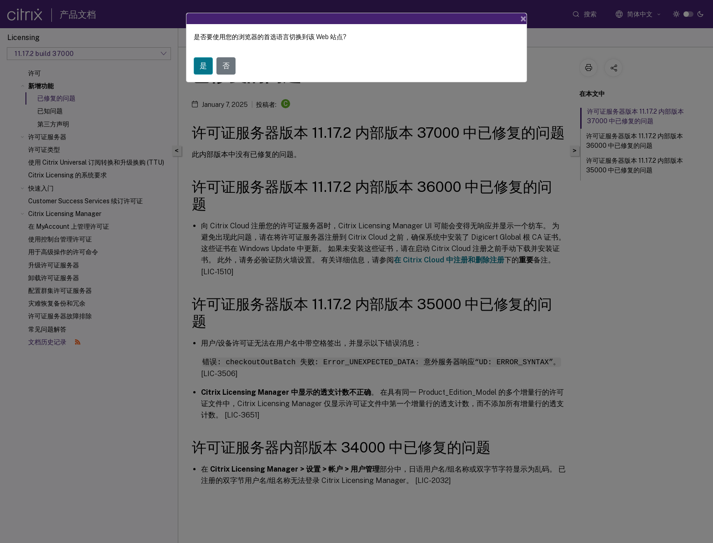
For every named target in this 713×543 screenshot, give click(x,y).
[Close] (523, 18)
